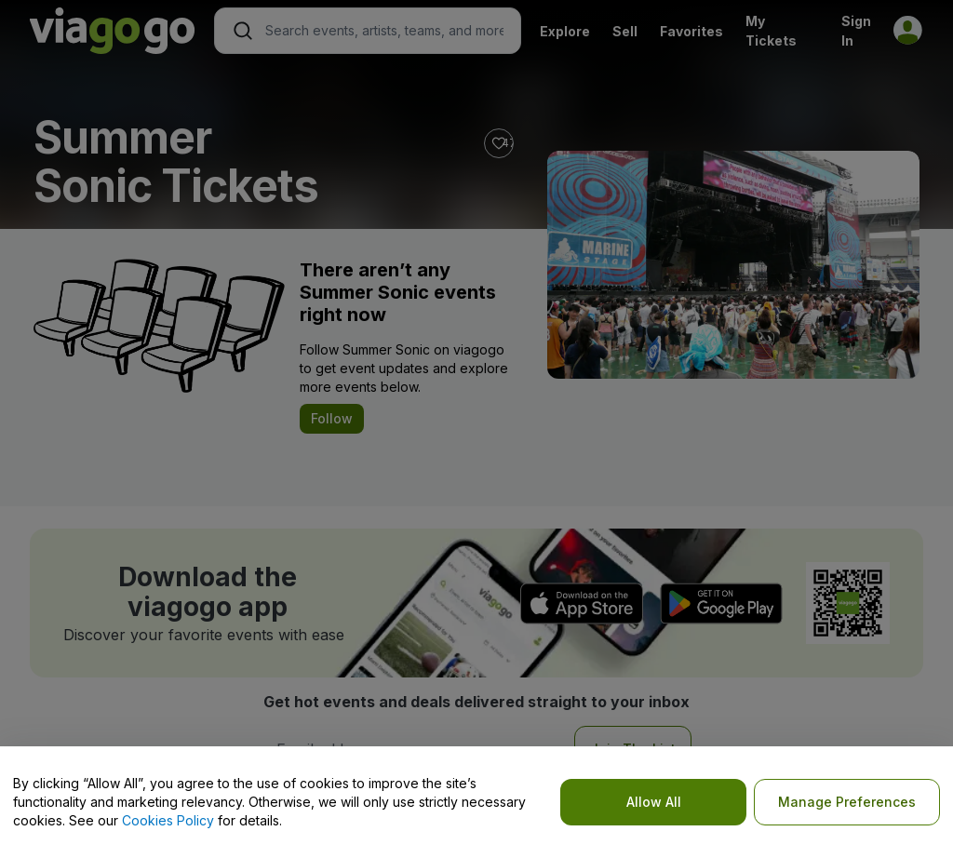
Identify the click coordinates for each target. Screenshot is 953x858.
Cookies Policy (168, 820)
